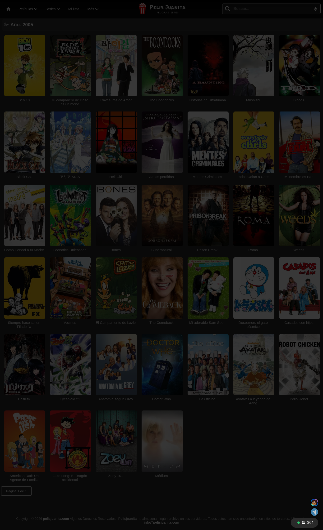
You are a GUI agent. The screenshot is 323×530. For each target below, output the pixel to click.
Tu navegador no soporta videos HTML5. (161, 265)
